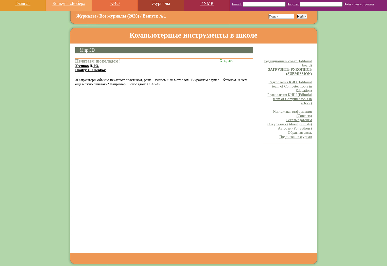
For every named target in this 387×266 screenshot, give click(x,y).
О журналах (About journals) (290, 124)
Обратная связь (300, 132)
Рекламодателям (299, 120)
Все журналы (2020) (119, 16)
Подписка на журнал (295, 137)
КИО (114, 3)
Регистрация (364, 4)
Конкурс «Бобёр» (68, 3)
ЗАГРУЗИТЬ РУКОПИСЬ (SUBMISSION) (290, 71)
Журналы (86, 16)
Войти (348, 4)
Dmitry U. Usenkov (90, 70)
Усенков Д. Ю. (87, 66)
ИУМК (206, 3)
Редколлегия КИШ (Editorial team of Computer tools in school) (290, 99)
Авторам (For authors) (295, 128)
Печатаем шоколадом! (97, 61)
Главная (22, 3)
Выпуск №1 (154, 16)
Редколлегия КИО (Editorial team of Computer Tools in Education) (290, 86)
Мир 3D (87, 50)
